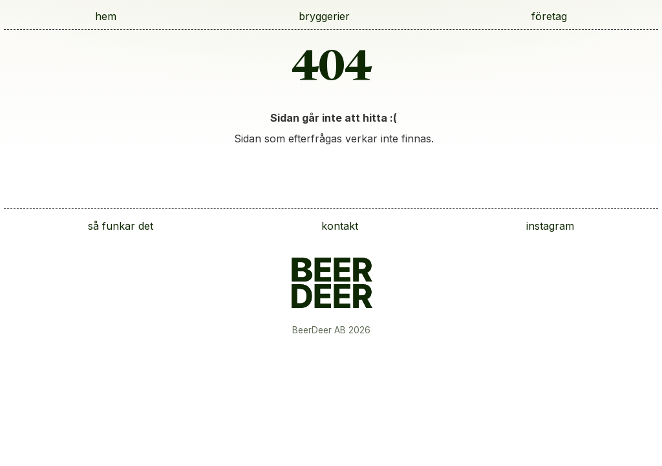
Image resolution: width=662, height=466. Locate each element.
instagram (550, 225)
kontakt (339, 225)
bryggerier (324, 16)
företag (549, 16)
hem (105, 16)
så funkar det (120, 225)
